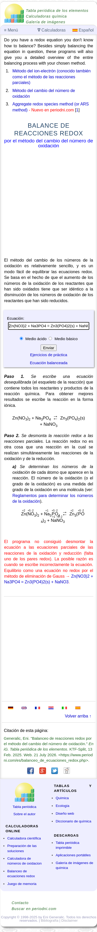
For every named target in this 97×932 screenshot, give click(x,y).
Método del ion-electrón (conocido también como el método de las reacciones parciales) (51, 77)
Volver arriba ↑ (78, 716)
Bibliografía (49, 920)
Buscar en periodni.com (34, 909)
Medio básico (65, 339)
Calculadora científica (24, 838)
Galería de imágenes (45, 22)
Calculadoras (52, 30)
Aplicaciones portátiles (73, 855)
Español (83, 30)
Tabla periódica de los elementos (57, 11)
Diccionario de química (73, 821)
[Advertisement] (48, 204)
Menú (11, 30)
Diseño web (65, 813)
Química (62, 798)
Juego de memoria (21, 884)
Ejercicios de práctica (48, 355)
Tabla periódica (24, 807)
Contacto (20, 903)
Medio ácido (36, 339)
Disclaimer (69, 920)
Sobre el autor (24, 814)
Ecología (62, 806)
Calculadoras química (46, 16)
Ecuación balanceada (48, 363)
